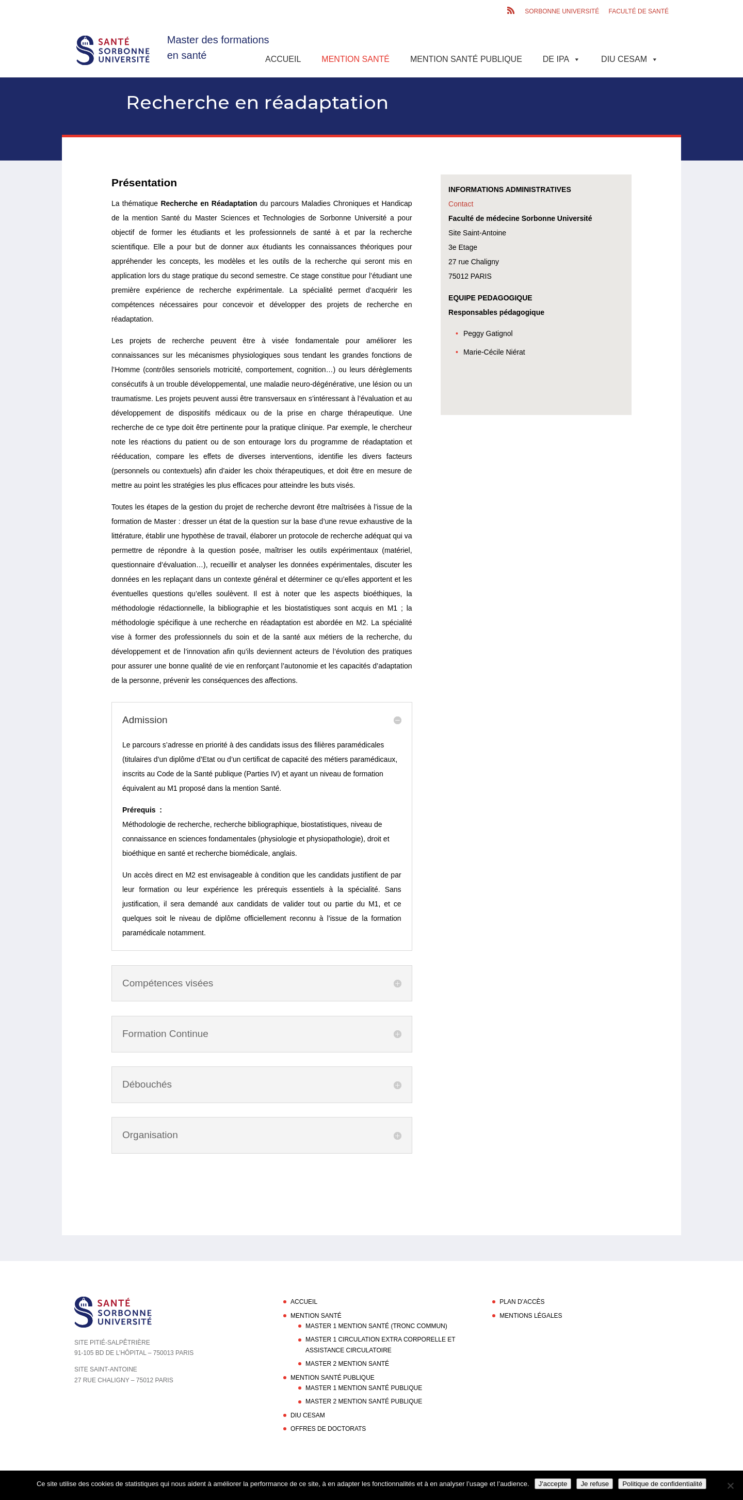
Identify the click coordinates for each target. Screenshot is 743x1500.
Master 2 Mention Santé (347, 1363)
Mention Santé (355, 59)
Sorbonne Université (562, 11)
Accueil (283, 59)
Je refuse (594, 1484)
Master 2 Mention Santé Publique (363, 1401)
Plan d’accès (521, 1301)
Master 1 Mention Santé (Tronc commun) (376, 1326)
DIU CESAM (629, 59)
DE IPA (561, 59)
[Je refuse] (730, 1485)
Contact (460, 204)
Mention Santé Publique (466, 59)
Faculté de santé (639, 11)
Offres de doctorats (328, 1428)
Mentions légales (530, 1315)
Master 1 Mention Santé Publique (363, 1388)
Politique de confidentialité (662, 1484)
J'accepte (553, 1484)
